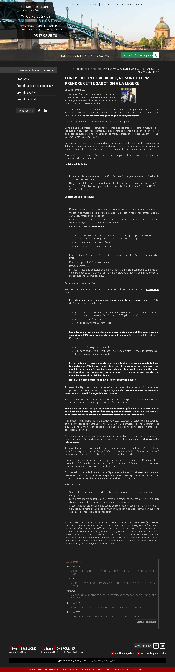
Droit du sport (24, 92)
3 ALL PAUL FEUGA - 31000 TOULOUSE (106, 669)
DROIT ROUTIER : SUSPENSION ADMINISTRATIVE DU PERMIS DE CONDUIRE (108, 607)
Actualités (106, 4)
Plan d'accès (133, 4)
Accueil (75, 4)
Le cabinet (89, 4)
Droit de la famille (26, 98)
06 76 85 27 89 (36, 16)
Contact (119, 4)
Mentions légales (124, 653)
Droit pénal (22, 78)
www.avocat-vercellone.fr (102, 661)
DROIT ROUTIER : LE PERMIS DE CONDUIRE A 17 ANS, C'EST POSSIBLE (106, 616)
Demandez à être (137, 55)
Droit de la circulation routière (33, 85)
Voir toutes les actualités (146, 622)
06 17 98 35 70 (42, 35)
